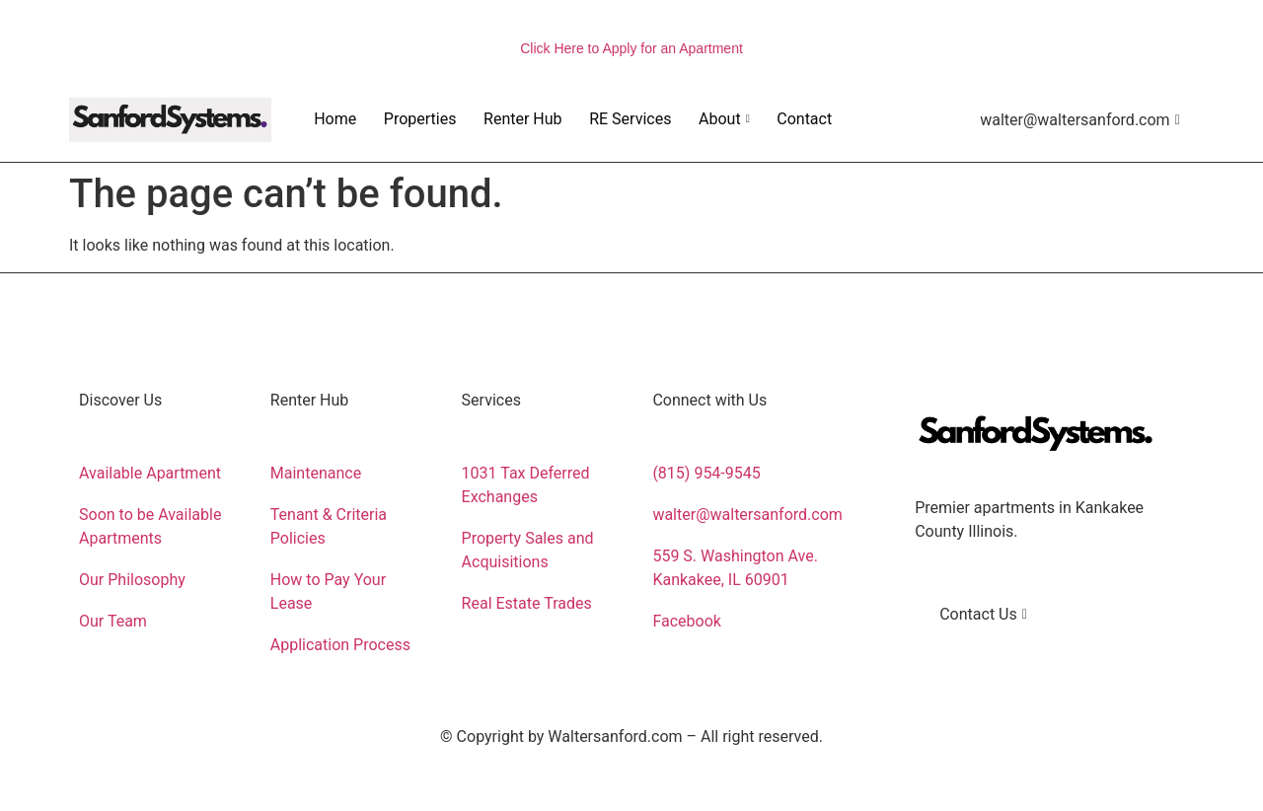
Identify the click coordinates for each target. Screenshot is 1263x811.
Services (491, 400)
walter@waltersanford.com (1080, 120)
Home (332, 119)
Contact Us (983, 614)
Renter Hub (519, 119)
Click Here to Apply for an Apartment (631, 48)
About (719, 119)
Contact (798, 119)
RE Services (625, 119)
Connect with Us (709, 400)
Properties (416, 119)
